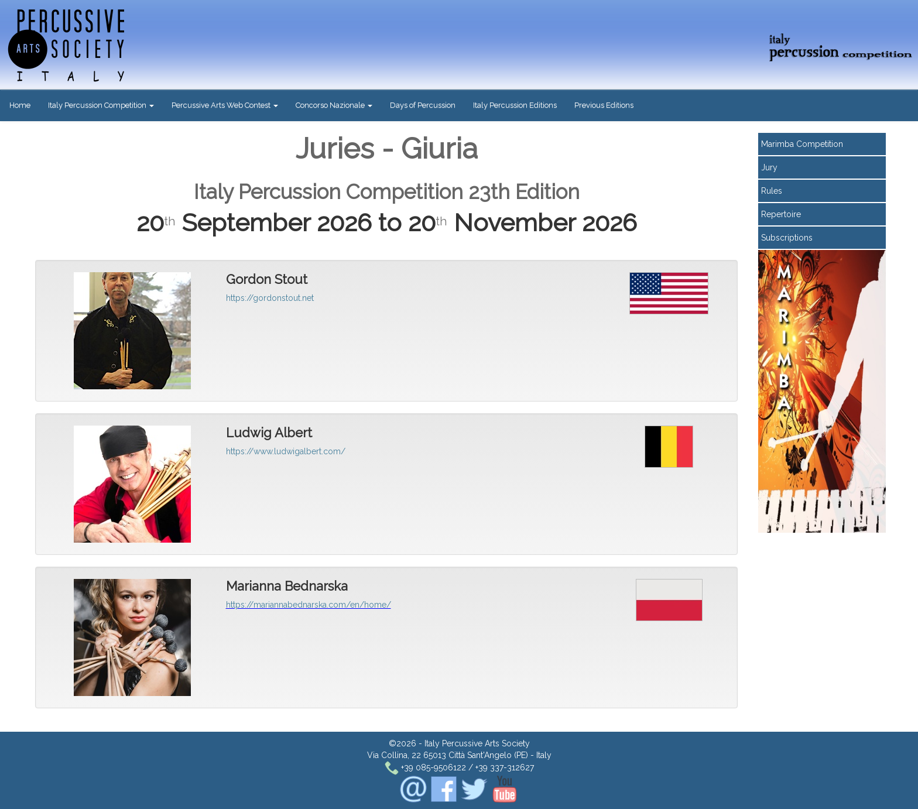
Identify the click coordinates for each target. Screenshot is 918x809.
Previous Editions (603, 105)
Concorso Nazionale (334, 105)
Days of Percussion (422, 105)
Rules (771, 191)
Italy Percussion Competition (101, 105)
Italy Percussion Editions (515, 105)
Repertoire (781, 214)
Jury (769, 167)
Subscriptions (787, 237)
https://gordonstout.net (270, 298)
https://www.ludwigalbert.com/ (285, 451)
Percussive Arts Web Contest (225, 105)
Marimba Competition (802, 144)
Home (19, 105)
